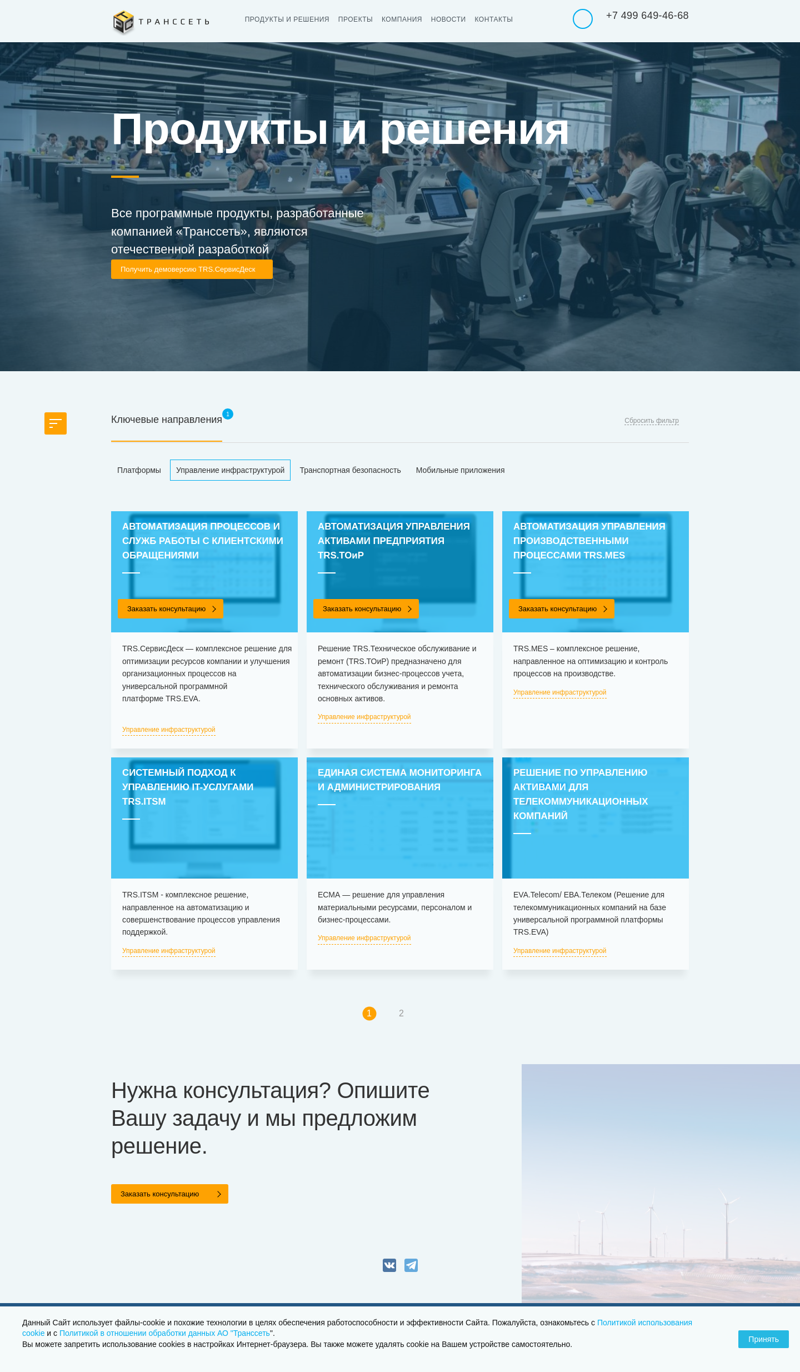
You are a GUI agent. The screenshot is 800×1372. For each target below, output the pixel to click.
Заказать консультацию (166, 609)
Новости (462, 19)
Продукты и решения (290, 19)
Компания (412, 19)
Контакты (511, 19)
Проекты (362, 19)
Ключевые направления (166, 419)
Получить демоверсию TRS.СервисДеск (188, 269)
